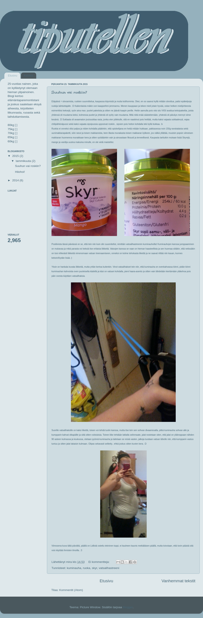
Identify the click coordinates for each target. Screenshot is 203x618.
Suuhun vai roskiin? (69, 92)
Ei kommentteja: (99, 562)
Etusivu (12, 75)
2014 (16, 180)
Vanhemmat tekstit (178, 581)
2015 (16, 156)
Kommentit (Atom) (71, 590)
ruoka (86, 568)
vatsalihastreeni (109, 568)
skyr (94, 568)
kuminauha (74, 568)
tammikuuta (24, 161)
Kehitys (28, 75)
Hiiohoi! (20, 171)
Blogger (128, 607)
